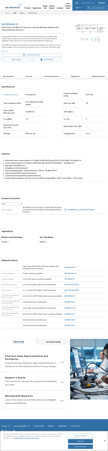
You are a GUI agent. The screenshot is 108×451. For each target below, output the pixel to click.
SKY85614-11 (70, 314)
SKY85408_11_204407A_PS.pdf (79, 210)
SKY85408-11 (32, 13)
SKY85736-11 (70, 320)
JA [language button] (78, 7)
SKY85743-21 (70, 308)
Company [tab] (59, 8)
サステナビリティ (88, 3)
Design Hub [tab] (45, 7)
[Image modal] (90, 28)
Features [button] (29, 76)
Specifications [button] (8, 76)
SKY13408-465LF (72, 290)
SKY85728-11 (70, 302)
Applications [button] (75, 76)
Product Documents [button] (51, 76)
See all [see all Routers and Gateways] (4, 242)
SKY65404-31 (70, 273)
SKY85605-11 (70, 296)
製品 (14, 13)
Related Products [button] (98, 76)
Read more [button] (5, 51)
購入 (77, 3)
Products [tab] (27, 8)
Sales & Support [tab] (52, 7)
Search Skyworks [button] (96, 8)
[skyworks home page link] (14, 5)
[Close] (104, 440)
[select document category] (12, 203)
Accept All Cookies (80, 447)
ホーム (7, 13)
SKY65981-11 (70, 279)
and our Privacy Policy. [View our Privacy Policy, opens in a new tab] (31, 438)
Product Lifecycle (10, 95)
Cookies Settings (80, 436)
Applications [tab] (37, 8)
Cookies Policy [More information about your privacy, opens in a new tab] (18, 438)
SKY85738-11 (70, 325)
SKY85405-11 (70, 267)
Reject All (80, 441)
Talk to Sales (16, 59)
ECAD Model (46, 59)
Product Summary (35, 55)
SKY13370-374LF (72, 285)
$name (22, 13)
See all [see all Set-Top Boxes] (42, 242)
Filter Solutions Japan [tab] (68, 6)
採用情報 (101, 3)
